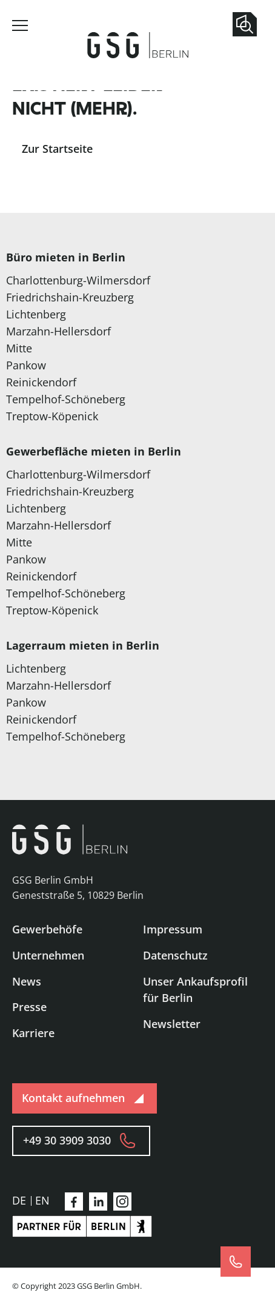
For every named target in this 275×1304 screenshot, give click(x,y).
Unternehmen (48, 955)
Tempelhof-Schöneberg (65, 399)
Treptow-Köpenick (52, 416)
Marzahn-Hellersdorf (58, 331)
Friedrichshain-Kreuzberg (70, 297)
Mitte (19, 348)
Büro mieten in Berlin (65, 257)
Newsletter (171, 1024)
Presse (29, 1007)
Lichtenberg (36, 314)
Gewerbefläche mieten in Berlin (93, 451)
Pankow (26, 365)
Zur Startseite (57, 148)
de (19, 1200)
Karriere (33, 1033)
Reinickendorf (41, 382)
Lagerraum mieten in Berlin (82, 645)
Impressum (172, 929)
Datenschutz (175, 955)
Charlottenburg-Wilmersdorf (78, 280)
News (26, 981)
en (42, 1200)
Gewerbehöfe (47, 929)
